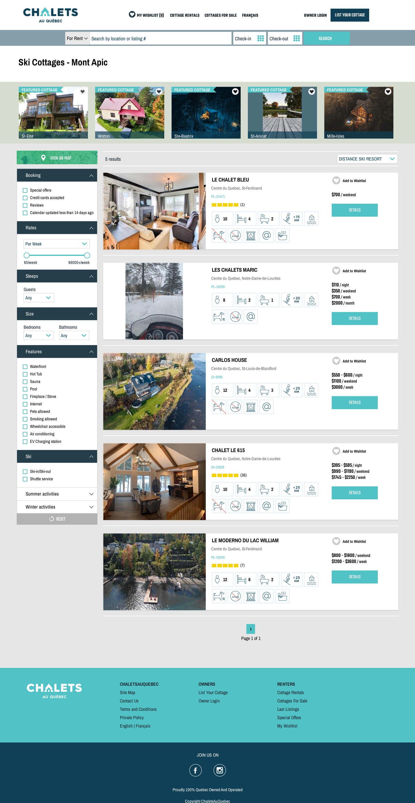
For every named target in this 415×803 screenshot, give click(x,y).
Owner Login (209, 701)
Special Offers (289, 717)
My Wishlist (287, 726)
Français (143, 726)
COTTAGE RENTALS (184, 15)
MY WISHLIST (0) (150, 15)
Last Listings (288, 709)
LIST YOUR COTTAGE (350, 15)
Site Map (127, 692)
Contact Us (129, 701)
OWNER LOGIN (315, 15)
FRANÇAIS (250, 15)
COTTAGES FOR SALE (221, 15)
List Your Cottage (213, 692)
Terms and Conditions (138, 709)
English (126, 726)
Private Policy (132, 717)
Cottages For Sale (292, 701)
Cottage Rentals (290, 692)
